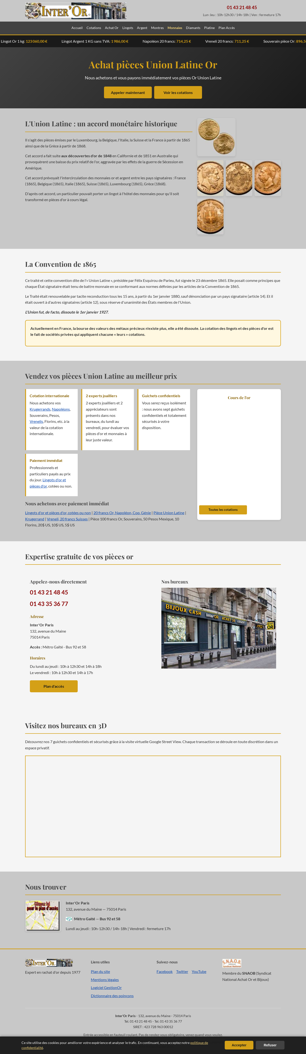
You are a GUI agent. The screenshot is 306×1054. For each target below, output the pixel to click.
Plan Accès (227, 28)
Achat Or (112, 28)
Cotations (94, 28)
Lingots (127, 28)
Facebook (165, 971)
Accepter (239, 1045)
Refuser (270, 1045)
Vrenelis (36, 421)
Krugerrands (40, 409)
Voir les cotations (178, 92)
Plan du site (100, 971)
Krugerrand (34, 519)
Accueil (77, 28)
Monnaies (175, 28)
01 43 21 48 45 (242, 7)
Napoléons (61, 409)
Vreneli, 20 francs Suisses (67, 519)
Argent (142, 28)
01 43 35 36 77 (49, 603)
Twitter (182, 971)
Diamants (193, 28)
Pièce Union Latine (168, 512)
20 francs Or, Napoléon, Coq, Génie (122, 512)
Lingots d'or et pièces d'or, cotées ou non (58, 512)
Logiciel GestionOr (106, 987)
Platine (209, 28)
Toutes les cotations (223, 510)
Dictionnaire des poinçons (112, 995)
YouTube (199, 971)
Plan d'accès (54, 686)
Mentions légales (105, 979)
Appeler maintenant (128, 92)
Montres (157, 28)
